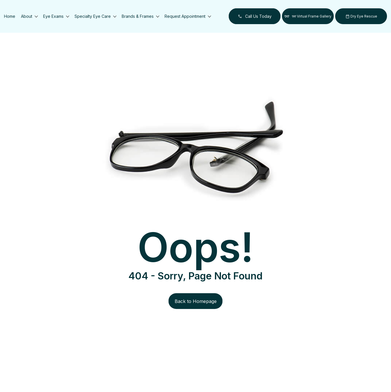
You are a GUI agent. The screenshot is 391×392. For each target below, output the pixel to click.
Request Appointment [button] (188, 16)
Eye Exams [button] (56, 16)
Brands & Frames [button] (140, 16)
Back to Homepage (196, 301)
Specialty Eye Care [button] (95, 16)
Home (9, 16)
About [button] (29, 16)
